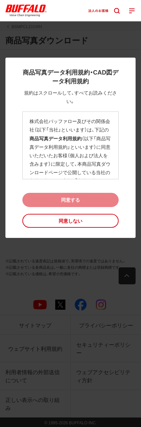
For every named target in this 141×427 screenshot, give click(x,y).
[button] (70, 221)
